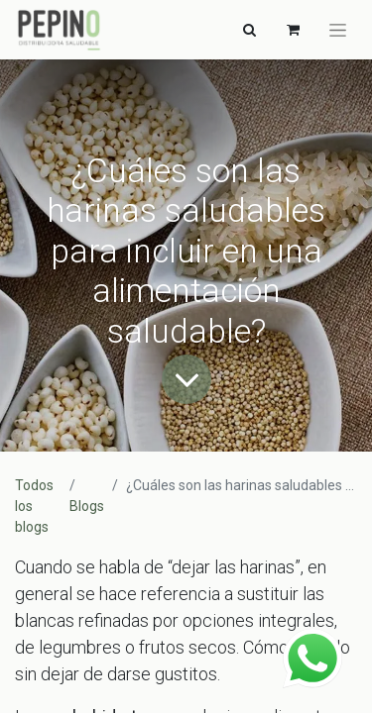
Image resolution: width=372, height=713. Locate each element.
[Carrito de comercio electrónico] (292, 30)
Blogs (86, 506)
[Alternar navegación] (249, 30)
